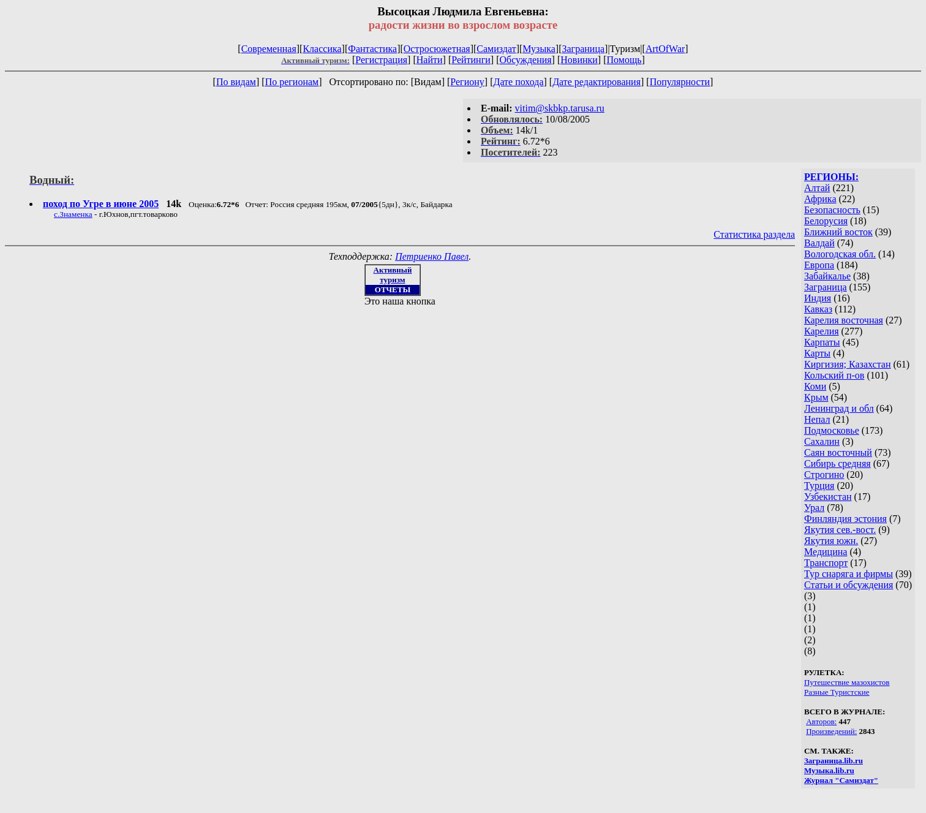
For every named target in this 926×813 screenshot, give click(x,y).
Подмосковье (831, 430)
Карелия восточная (843, 320)
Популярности (680, 82)
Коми (815, 386)
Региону (467, 82)
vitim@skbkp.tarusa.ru (559, 108)
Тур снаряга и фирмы (848, 574)
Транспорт (826, 563)
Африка (820, 199)
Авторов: (821, 721)
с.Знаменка (73, 214)
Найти (429, 60)
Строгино (824, 474)
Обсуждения (525, 60)
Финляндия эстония (845, 518)
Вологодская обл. (840, 254)
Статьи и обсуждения (848, 585)
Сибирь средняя (837, 463)
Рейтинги (471, 60)
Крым (816, 397)
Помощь (624, 60)
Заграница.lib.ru (833, 760)
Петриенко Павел (432, 256)
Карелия (821, 331)
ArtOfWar (665, 48)
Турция (819, 485)
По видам (236, 82)
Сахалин (822, 441)
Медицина (825, 551)
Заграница (583, 48)
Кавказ (818, 309)
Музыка (538, 48)
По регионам (292, 82)
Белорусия (826, 221)
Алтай (817, 188)
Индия (817, 298)
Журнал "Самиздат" (841, 780)
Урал (814, 507)
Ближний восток (838, 232)
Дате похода (518, 82)
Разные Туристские (837, 692)
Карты (817, 353)
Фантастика (372, 48)
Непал (817, 419)
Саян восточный (838, 452)
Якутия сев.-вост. (840, 529)
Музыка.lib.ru (829, 770)
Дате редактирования (596, 82)
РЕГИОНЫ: (831, 177)
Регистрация (381, 60)
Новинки (579, 60)
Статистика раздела (754, 234)
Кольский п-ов (834, 375)
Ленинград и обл (839, 408)
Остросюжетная (437, 48)
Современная (268, 48)
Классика (322, 48)
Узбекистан (828, 496)
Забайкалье (827, 276)
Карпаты (822, 342)
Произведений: (831, 731)
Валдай (819, 243)
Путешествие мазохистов (847, 682)
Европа (819, 265)
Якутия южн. (831, 540)
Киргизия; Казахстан (847, 364)
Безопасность (832, 210)
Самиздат (496, 48)
